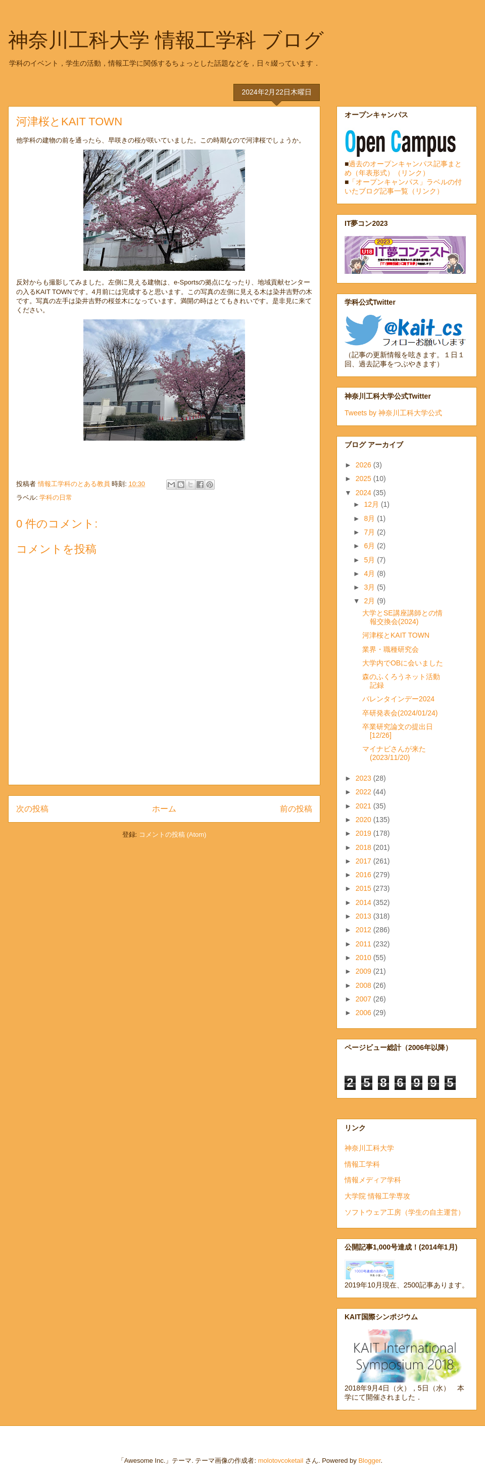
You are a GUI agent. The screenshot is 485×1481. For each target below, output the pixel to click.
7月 (370, 532)
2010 (364, 957)
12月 (372, 504)
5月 (370, 560)
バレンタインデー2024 (398, 699)
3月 (370, 587)
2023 (364, 778)
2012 (364, 930)
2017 (364, 861)
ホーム (164, 808)
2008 (364, 985)
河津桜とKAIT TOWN (395, 635)
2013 (364, 916)
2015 (364, 888)
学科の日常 (55, 497)
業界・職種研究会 (390, 649)
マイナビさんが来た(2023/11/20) (394, 753)
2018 (364, 847)
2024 (364, 493)
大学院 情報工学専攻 (377, 1196)
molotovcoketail (281, 1460)
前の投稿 (296, 808)
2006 (364, 1013)
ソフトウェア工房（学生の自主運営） (405, 1212)
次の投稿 (32, 808)
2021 (364, 806)
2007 (364, 999)
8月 (370, 518)
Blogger (369, 1460)
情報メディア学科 (373, 1180)
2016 (364, 875)
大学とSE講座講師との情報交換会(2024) (402, 617)
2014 (364, 902)
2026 (364, 465)
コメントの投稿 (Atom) (173, 834)
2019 (364, 833)
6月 (370, 546)
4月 (370, 573)
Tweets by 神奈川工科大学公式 (393, 413)
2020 (364, 820)
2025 (364, 478)
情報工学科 (362, 1164)
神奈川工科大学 (369, 1148)
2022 (364, 792)
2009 (364, 971)
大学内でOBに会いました (402, 663)
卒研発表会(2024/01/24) (400, 713)
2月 (370, 601)
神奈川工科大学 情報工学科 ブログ (166, 40)
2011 (364, 944)
